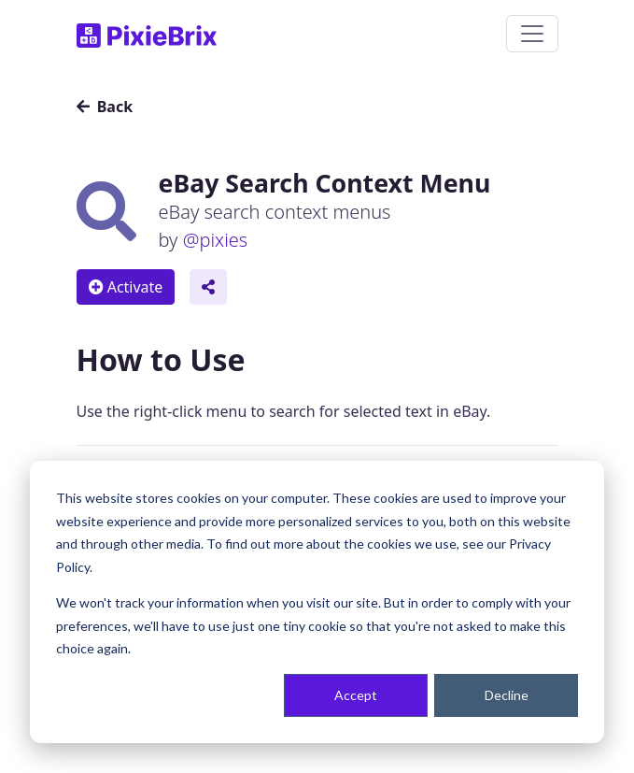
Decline (506, 695)
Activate (126, 287)
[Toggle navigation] (532, 33)
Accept (355, 695)
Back (105, 106)
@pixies (215, 239)
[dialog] (317, 602)
